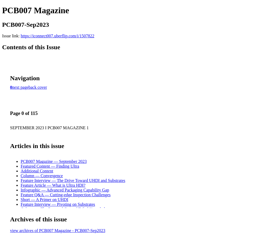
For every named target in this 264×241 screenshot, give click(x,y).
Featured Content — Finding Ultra (50, 166)
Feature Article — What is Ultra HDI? (53, 185)
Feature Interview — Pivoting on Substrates (58, 204)
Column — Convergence (42, 175)
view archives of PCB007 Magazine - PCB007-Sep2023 (57, 230)
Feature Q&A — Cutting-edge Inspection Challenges (66, 195)
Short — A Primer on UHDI (44, 199)
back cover (38, 87)
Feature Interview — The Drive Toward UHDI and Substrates (73, 180)
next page (20, 87)
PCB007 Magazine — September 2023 (54, 161)
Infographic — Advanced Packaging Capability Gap (65, 190)
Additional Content (37, 171)
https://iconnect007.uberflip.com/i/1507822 (57, 36)
